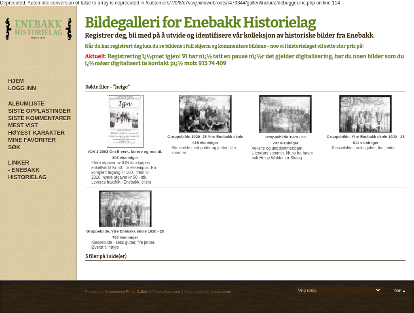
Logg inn (22, 88)
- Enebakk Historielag (27, 173)
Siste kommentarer (39, 118)
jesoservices (221, 292)
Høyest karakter (36, 132)
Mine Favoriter (32, 140)
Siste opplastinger (39, 111)
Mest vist (23, 125)
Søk (14, 147)
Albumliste (26, 103)
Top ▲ (400, 291)
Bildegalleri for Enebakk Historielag (200, 23)
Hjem (16, 81)
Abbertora (172, 292)
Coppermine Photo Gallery (126, 292)
